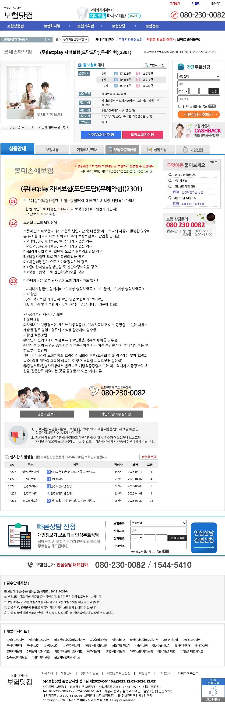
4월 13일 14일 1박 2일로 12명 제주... (73, 501)
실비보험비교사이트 (38, 651)
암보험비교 (118, 640)
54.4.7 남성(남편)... (185, 175)
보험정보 (152, 26)
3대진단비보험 (71, 646)
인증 (214, 91)
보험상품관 (15, 26)
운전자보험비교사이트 (67, 657)
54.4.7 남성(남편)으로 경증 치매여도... (73, 472)
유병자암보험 (14, 651)
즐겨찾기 (216, 3)
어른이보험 (93, 651)
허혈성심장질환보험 (96, 646)
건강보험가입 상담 (61, 486)
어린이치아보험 (41, 657)
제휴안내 (66, 673)
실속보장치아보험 (17, 657)
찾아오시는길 (89, 673)
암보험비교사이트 (39, 640)
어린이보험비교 (166, 651)
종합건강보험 (170, 640)
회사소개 (46, 673)
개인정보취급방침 (118, 673)
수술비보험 (141, 646)
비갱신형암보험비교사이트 (69, 640)
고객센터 (165, 673)
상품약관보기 (46, 414)
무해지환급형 (14, 646)
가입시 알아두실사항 (116, 414)
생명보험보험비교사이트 (144, 640)
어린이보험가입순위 (141, 651)
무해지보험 (33, 646)
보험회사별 (52, 26)
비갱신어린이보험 (115, 651)
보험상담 (118, 26)
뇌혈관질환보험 (121, 646)
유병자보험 (201, 646)
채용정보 (145, 673)
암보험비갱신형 (99, 640)
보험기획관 (85, 26)
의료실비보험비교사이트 (68, 651)
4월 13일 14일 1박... (186, 198)
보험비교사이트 (16, 640)
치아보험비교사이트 (191, 651)
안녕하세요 (57, 479)
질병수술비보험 (161, 646)
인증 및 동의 (178, 538)
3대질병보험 (51, 646)
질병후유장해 (182, 646)
